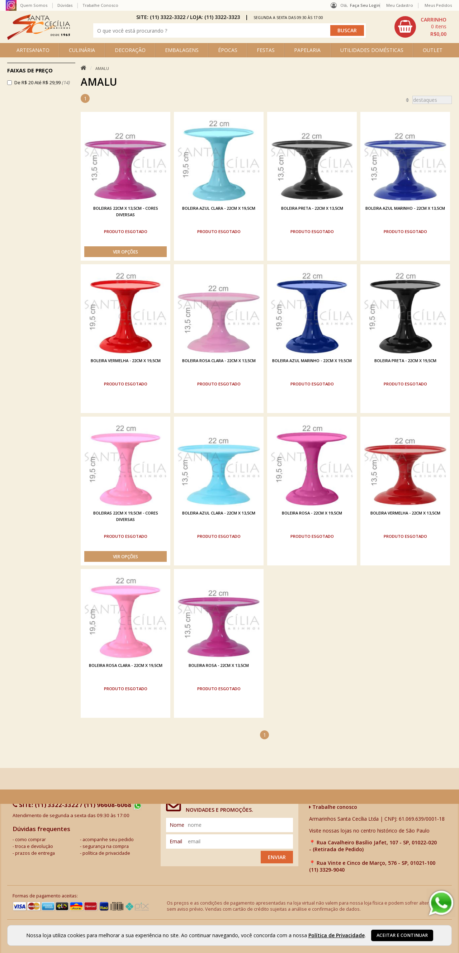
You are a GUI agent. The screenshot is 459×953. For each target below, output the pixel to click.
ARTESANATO (32, 50)
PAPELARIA (307, 50)
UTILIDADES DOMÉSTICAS (371, 50)
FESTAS (266, 50)
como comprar (30, 839)
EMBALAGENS (182, 50)
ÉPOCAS (227, 50)
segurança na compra (105, 846)
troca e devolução (34, 846)
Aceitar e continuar (402, 935)
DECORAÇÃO (130, 50)
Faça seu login (365, 5)
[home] (38, 37)
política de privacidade (106, 853)
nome (177, 824)
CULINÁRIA (82, 50)
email (176, 841)
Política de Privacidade (336, 935)
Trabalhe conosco (333, 806)
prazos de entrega (35, 853)
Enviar (277, 857)
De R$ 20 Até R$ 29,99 (42, 82)
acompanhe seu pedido (108, 839)
